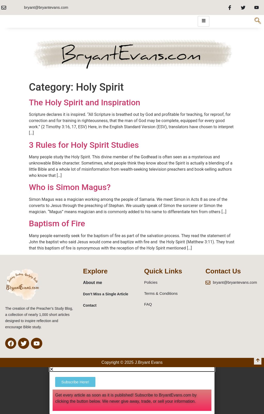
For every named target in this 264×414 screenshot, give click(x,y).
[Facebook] (230, 7)
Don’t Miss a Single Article (105, 294)
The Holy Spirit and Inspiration (84, 102)
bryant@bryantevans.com (46, 7)
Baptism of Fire (57, 223)
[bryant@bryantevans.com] (3, 7)
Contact (89, 305)
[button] (132, 369)
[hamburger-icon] (203, 21)
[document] (132, 390)
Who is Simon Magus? (70, 187)
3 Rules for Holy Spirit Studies (84, 145)
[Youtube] (256, 7)
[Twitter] (243, 7)
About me (92, 282)
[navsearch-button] (257, 21)
